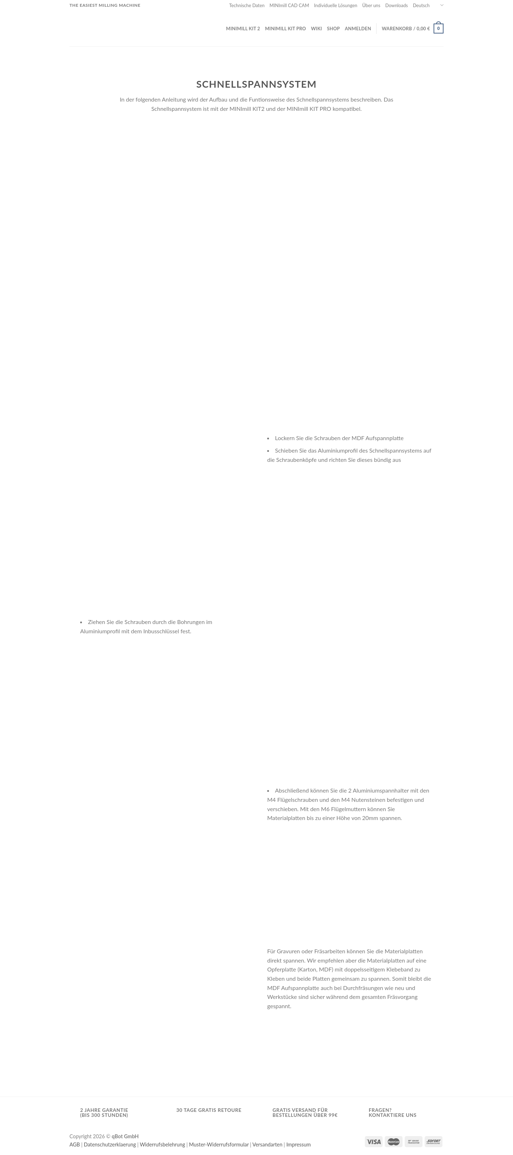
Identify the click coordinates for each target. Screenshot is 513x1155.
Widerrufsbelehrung (162, 1144)
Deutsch (428, 5)
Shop (333, 28)
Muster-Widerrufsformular (219, 1144)
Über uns (371, 5)
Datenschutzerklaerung (110, 1144)
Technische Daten (246, 5)
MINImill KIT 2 (243, 28)
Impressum (298, 1144)
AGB (74, 1144)
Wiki (316, 28)
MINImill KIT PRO (285, 28)
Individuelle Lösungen (335, 5)
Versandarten (268, 1144)
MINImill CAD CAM (289, 5)
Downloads (396, 5)
